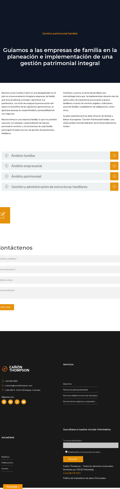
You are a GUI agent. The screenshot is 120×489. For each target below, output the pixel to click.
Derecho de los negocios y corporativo (79, 402)
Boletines (6, 457)
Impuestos (67, 384)
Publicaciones (7, 463)
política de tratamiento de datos (87, 453)
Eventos (5, 469)
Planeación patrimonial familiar (76, 390)
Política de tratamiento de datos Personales (84, 479)
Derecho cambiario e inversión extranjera (81, 396)
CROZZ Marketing (86, 470)
